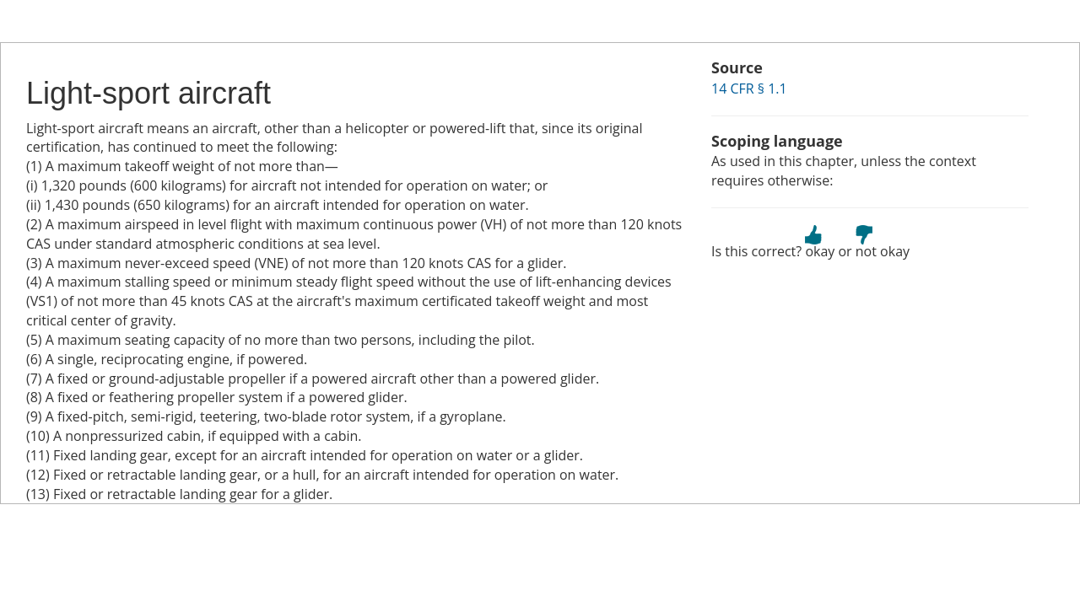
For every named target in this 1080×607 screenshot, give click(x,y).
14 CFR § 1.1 (749, 88)
